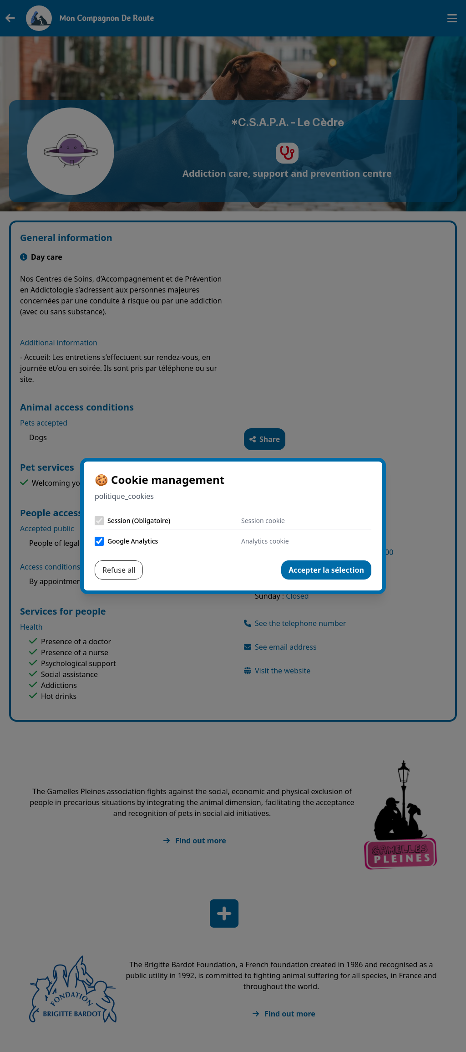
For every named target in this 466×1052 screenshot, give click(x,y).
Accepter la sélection (326, 570)
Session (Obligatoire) (138, 520)
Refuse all (118, 570)
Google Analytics (132, 541)
